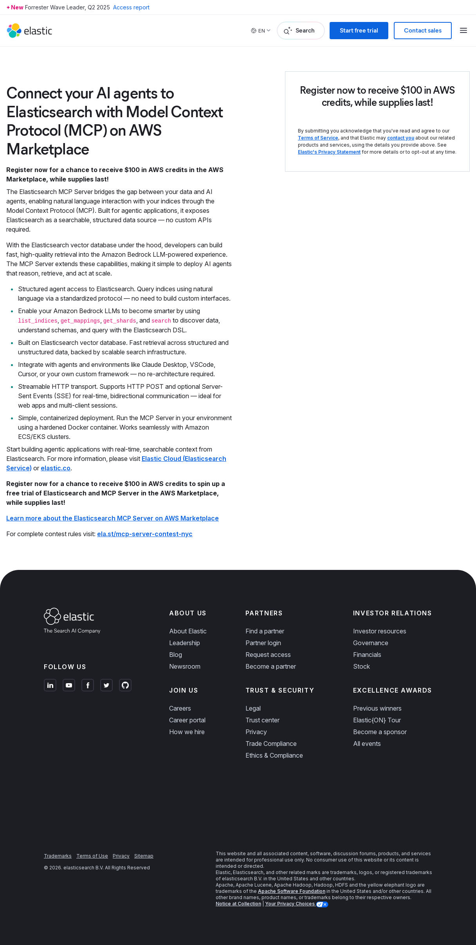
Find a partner (264, 631)
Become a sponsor (380, 732)
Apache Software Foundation (291, 891)
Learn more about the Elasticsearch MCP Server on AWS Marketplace (112, 518)
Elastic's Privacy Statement (329, 152)
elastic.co (55, 468)
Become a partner (270, 666)
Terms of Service (318, 138)
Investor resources (379, 631)
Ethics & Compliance (274, 755)
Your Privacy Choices (290, 904)
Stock (361, 666)
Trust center (262, 720)
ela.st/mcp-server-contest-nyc (145, 534)
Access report (131, 7)
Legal (253, 708)
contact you (400, 138)
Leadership (184, 643)
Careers (180, 708)
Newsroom (184, 666)
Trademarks (58, 856)
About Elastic (188, 631)
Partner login (263, 643)
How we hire (187, 732)
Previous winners (377, 708)
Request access (268, 654)
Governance (370, 643)
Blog (175, 654)
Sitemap (143, 856)
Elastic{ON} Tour (377, 720)
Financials (367, 654)
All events (367, 743)
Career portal (187, 720)
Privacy (256, 732)
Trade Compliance (271, 743)
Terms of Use (92, 856)
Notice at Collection (238, 904)
